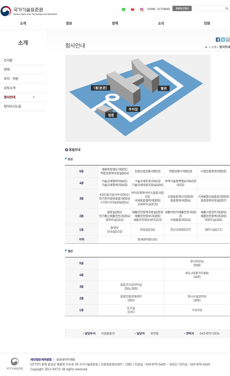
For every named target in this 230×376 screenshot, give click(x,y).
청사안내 (9, 97)
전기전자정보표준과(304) (114, 198)
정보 (69, 23)
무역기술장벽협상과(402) (180, 181)
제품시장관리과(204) (213, 212)
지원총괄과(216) (180, 220)
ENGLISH (182, 8)
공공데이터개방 (65, 359)
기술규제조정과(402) (147, 181)
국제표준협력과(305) (147, 200)
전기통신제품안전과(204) (114, 216)
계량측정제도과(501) (114, 169)
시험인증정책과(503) (213, 171)
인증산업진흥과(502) (147, 171)
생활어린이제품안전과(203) (180, 214)
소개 (23, 23)
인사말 (8, 60)
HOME (151, 9)
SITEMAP (163, 9)
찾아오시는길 (12, 106)
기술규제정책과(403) (114, 185)
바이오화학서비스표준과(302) (147, 194)
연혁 (7, 69)
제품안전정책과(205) (213, 216)
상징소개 (9, 88)
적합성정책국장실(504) (114, 173)
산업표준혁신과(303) (180, 196)
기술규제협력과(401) (114, 181)
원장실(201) (114, 212)
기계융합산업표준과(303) (213, 196)
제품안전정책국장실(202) (147, 212)
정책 (115, 23)
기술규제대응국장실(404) (147, 185)
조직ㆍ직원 (11, 79)
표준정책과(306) (180, 200)
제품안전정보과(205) (147, 216)
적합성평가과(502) (180, 171)
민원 (207, 23)
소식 (161, 23)
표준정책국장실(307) (213, 200)
